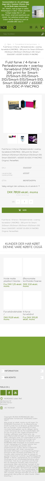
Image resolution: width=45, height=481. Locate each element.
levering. (7, 476)
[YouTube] (15, 392)
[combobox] (20, 34)
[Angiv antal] (24, 202)
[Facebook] (9, 392)
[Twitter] (3, 392)
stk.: (13, 202)
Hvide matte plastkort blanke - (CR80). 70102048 (12, 281)
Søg (42, 34)
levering (25, 195)
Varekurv (41, 27)
